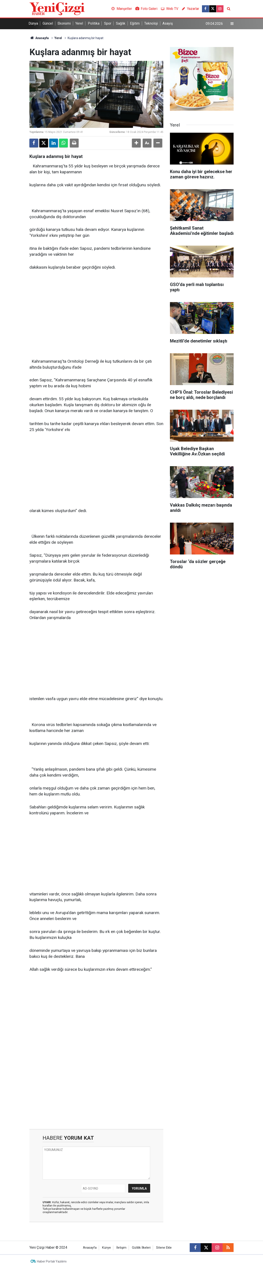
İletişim (121, 1248)
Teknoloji (151, 23)
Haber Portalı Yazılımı (52, 1261)
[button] (136, 143)
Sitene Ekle (164, 1248)
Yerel (79, 23)
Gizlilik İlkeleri (141, 1248)
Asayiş (167, 23)
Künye (106, 1248)
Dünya (33, 23)
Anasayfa (39, 38)
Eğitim (135, 23)
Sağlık (120, 23)
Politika (93, 23)
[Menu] (232, 24)
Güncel (48, 23)
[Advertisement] (96, 308)
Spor (107, 23)
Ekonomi (64, 23)
